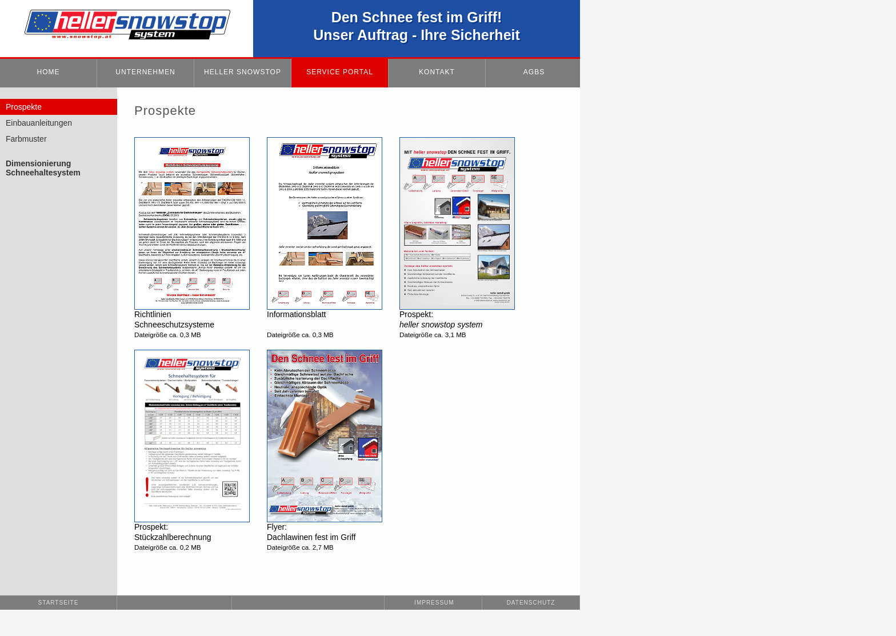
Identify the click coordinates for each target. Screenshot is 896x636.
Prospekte (24, 106)
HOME (48, 72)
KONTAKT (437, 72)
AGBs (534, 72)
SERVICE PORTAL (339, 72)
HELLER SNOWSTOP (242, 72)
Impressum (433, 602)
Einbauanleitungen (39, 122)
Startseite (58, 602)
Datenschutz (531, 602)
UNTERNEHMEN (145, 72)
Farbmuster (26, 138)
